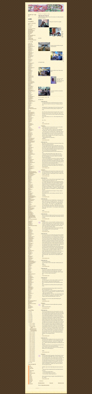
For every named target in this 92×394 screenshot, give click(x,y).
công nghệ (29, 160)
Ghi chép (29, 191)
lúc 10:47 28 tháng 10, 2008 (45, 167)
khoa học (29, 59)
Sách (29, 227)
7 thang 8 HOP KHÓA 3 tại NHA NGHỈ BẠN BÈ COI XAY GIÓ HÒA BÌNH (32, 172)
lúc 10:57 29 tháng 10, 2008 (45, 266)
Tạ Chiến (29, 125)
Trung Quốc (30, 239)
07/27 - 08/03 (32, 342)
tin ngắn (29, 291)
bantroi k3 (29, 65)
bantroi (29, 47)
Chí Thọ (29, 116)
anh (28, 255)
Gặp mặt (29, 95)
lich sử (29, 91)
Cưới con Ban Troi (31, 138)
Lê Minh (29, 121)
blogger (29, 157)
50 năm (29, 170)
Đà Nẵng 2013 (30, 107)
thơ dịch (29, 79)
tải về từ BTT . (30, 293)
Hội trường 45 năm (31, 199)
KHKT (29, 143)
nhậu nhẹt (29, 280)
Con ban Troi (30, 184)
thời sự (29, 290)
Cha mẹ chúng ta (30, 81)
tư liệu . (29, 163)
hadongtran (31, 380)
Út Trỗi (29, 34)
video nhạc (29, 164)
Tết (28, 126)
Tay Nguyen (30, 230)
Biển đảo (29, 177)
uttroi (29, 294)
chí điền (29, 264)
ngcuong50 (31, 383)
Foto (28, 190)
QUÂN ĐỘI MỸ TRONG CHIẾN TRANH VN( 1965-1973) (32, 217)
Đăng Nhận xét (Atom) (45, 385)
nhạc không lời (30, 279)
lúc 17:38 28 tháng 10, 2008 (45, 196)
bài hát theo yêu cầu (31, 90)
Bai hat (29, 69)
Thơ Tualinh (30, 151)
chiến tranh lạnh (30, 260)
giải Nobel (29, 265)
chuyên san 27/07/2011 (31, 261)
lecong (30, 382)
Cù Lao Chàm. (30, 187)
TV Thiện (29, 229)
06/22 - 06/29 (32, 348)
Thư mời (29, 235)
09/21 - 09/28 (32, 336)
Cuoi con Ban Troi (30, 82)
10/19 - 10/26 (32, 331)
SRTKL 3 (29, 149)
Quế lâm (29, 148)
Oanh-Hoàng (30, 212)
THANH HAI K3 (31, 370)
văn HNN (29, 130)
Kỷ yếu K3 (29, 144)
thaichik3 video (30, 287)
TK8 (43, 125)
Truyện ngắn (30, 240)
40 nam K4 (29, 132)
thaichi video (30, 286)
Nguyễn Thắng (30, 147)
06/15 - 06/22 (32, 349)
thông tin (29, 78)
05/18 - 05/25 (32, 353)
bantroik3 (29, 53)
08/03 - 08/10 (32, 341)
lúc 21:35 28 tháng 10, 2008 (45, 218)
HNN (29, 57)
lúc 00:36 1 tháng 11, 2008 (45, 378)
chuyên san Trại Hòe (31, 262)
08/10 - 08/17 (32, 340)
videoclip (29, 73)
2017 (30, 312)
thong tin (29, 92)
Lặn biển (29, 145)
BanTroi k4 (29, 133)
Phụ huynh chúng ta (31, 215)
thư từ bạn (29, 289)
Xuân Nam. (29, 253)
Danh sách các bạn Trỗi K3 (32, 39)
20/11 (29, 110)
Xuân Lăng (29, 252)
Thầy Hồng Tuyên (30, 236)
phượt (29, 103)
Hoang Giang (31, 368)
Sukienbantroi (30, 98)
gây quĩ (29, 267)
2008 (30, 322)
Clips (29, 183)
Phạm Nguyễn (30, 214)
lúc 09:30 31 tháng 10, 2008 (45, 335)
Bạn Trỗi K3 (30, 56)
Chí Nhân (29, 60)
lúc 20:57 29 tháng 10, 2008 (45, 275)
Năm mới (29, 211)
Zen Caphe (29, 156)
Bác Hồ (29, 178)
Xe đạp (29, 249)
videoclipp (29, 295)
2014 (30, 315)
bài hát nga (29, 83)
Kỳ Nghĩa (29, 204)
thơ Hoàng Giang (30, 46)
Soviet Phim (30, 223)
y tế (28, 131)
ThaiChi (30, 371)
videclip (29, 105)
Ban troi (29, 74)
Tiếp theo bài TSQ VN (33, 328)
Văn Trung (29, 45)
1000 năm (29, 80)
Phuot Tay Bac (30, 213)
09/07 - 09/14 (32, 337)
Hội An (29, 142)
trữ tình (29, 292)
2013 (30, 316)
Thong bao (29, 71)
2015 (30, 314)
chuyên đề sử (30, 263)
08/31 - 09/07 (32, 338)
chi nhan (29, 158)
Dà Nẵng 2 (29, 189)
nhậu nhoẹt (29, 161)
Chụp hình (29, 182)
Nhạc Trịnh (29, 209)
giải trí (29, 266)
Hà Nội (29, 66)
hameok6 (30, 381)
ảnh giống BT (30, 307)
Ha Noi (29, 61)
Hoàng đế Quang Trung (31, 196)
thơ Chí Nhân (30, 288)
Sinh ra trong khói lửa (31, 30)
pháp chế (29, 281)
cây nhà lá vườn (30, 159)
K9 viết (29, 201)
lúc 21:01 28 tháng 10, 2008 (45, 211)
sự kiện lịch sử (30, 129)
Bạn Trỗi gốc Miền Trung (31, 35)
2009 (30, 321)
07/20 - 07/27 (32, 343)
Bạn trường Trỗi (30, 31)
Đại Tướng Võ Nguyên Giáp (32, 108)
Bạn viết (29, 136)
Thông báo (29, 48)
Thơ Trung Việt (30, 124)
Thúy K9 (29, 234)
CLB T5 (29, 137)
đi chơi (29, 305)
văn (28, 106)
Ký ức (29, 203)
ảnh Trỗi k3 (29, 306)
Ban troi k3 (29, 44)
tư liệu (29, 93)
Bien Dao (29, 176)
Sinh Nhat (29, 222)
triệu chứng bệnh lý (31, 162)
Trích (29, 242)
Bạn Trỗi (29, 135)
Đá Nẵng (29, 302)
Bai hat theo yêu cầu (31, 174)
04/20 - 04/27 (32, 354)
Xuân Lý (29, 251)
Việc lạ (29, 247)
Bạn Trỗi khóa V (30, 32)
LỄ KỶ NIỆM (30, 97)
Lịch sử (29, 146)
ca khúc (29, 77)
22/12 (29, 165)
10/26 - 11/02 (32, 325)
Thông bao (29, 123)
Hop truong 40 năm (31, 195)
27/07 (29, 111)
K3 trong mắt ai (30, 200)
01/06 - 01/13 (32, 361)
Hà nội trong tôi (30, 197)
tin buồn (29, 54)
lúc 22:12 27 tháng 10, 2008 (45, 123)
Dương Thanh (30, 117)
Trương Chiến (30, 243)
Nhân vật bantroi (30, 67)
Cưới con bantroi (30, 139)
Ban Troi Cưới (30, 175)
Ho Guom (29, 119)
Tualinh (29, 43)
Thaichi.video (30, 52)
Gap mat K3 (30, 87)
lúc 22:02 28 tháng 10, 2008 (45, 231)
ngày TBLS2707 (30, 277)
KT (29, 369)
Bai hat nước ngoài (31, 113)
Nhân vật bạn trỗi (30, 208)
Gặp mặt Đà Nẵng (30, 96)
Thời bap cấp (30, 237)
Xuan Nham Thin (30, 250)
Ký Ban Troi (30, 202)
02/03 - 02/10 (32, 359)
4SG (28, 169)
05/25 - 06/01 (32, 352)
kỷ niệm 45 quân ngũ (31, 273)
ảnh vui (29, 308)
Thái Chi (29, 99)
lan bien (29, 274)
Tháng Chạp (30, 150)
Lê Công (29, 120)
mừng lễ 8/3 (30, 276)
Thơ (28, 58)
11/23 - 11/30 (32, 324)
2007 (30, 362)
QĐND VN (29, 221)
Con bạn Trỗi (30, 185)
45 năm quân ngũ (30, 112)
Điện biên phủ (30, 301)
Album (29, 84)
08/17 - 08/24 (32, 339)
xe (28, 299)
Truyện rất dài (30, 241)
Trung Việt (29, 152)
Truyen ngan (30, 100)
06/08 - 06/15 (32, 350)
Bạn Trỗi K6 (30, 33)
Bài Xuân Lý (30, 134)
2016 (30, 313)
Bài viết (29, 85)
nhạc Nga (29, 278)
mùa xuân (29, 275)
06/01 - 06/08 (32, 351)
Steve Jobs (29, 224)
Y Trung (29, 254)
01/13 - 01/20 (32, 360)
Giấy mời (29, 118)
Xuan (29, 155)
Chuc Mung (30, 94)
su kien (29, 104)
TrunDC (30, 374)
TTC (28, 228)
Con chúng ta (30, 186)
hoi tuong (29, 268)
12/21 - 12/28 (32, 323)
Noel (29, 210)
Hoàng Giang (30, 55)
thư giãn (29, 72)
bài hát (29, 68)
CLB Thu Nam (30, 86)
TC (28, 122)
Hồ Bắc (29, 198)
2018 (30, 311)
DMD (29, 188)
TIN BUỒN (29, 70)
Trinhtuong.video (30, 238)
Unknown (30, 376)
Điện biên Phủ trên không (32, 300)
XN (28, 248)
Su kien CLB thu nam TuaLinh (32, 225)
